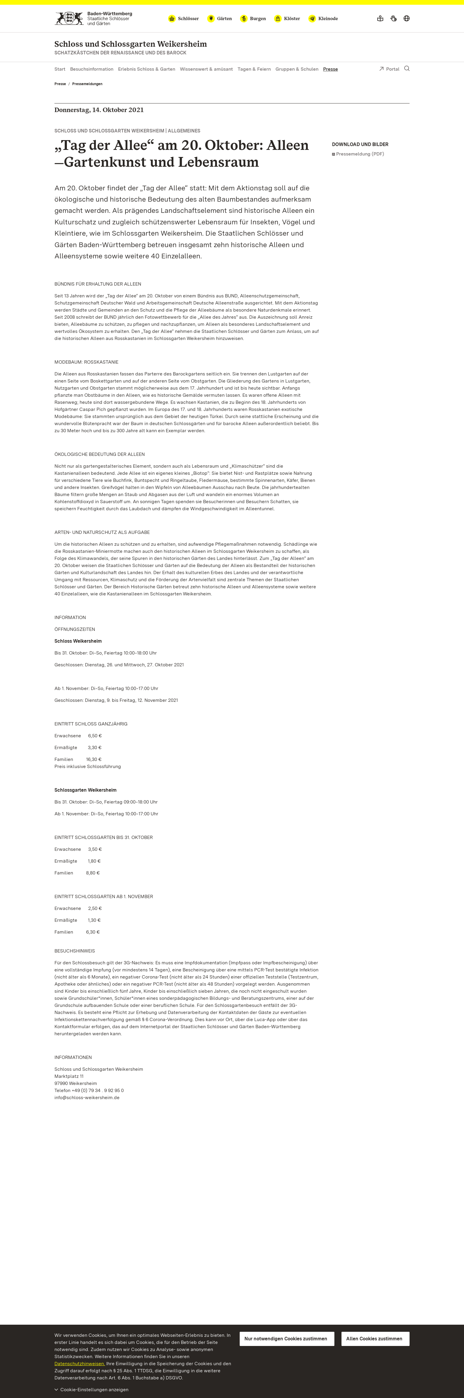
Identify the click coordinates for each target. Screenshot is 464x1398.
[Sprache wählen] (406, 18)
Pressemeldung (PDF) (360, 154)
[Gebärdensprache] (393, 18)
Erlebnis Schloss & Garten (146, 69)
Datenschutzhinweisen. (79, 1363)
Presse (330, 69)
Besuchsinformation (91, 69)
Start (59, 69)
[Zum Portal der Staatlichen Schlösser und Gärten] (93, 18)
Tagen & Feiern (254, 69)
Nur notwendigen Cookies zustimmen (285, 1339)
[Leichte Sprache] (380, 18)
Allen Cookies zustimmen (374, 1339)
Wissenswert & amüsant (206, 69)
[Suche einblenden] (407, 69)
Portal (389, 69)
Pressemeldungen (87, 84)
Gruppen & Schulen (297, 69)
